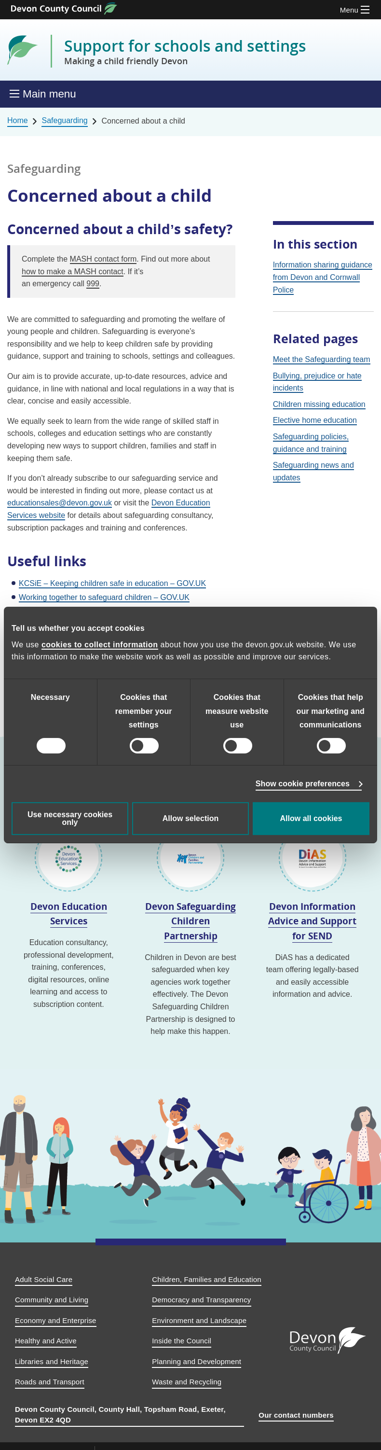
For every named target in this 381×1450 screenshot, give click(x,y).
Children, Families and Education (206, 1279)
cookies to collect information (99, 645)
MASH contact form (103, 259)
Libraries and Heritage (51, 1361)
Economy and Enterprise (55, 1320)
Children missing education (319, 404)
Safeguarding (64, 120)
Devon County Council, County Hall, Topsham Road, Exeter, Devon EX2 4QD (120, 1414)
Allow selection (190, 818)
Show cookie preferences (303, 784)
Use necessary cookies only (69, 818)
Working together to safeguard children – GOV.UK (104, 597)
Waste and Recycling (186, 1382)
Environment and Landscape (199, 1320)
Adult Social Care (43, 1279)
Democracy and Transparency (201, 1300)
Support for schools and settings (185, 51)
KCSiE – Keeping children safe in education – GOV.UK (112, 583)
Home (17, 120)
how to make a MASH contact (72, 271)
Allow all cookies (311, 818)
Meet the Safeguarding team (321, 359)
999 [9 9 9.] (92, 283)
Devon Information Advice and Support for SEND (312, 921)
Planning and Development (196, 1361)
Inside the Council (181, 1341)
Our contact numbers (296, 1415)
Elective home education (315, 420)
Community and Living (51, 1300)
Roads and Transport (49, 1382)
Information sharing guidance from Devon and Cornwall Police (322, 277)
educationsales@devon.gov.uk (59, 503)
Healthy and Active (46, 1341)
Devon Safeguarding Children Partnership (190, 921)
